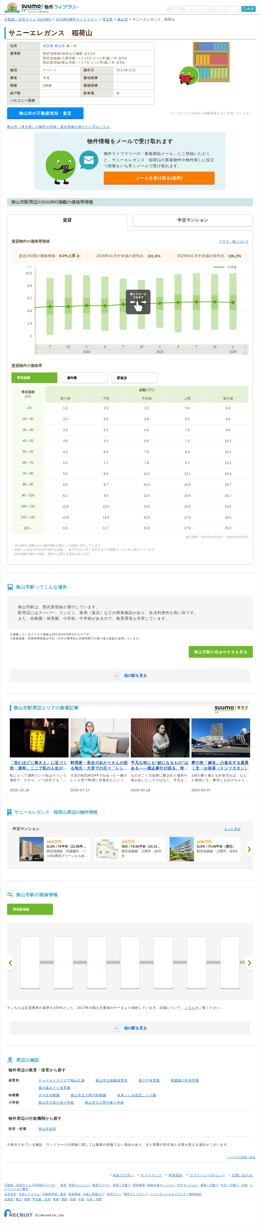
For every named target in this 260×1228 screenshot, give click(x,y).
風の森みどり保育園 (54, 1088)
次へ (249, 962)
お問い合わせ (242, 1175)
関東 (27, 1199)
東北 (19, 1199)
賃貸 (63, 1184)
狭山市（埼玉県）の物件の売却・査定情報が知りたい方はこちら (58, 127)
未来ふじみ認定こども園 (136, 1095)
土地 (244, 1184)
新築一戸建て (209, 1184)
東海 (56, 1199)
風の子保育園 (149, 1080)
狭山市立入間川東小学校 (104, 1102)
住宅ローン (114, 1193)
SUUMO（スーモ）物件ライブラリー (41, 8)
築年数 (72, 378)
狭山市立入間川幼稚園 (88, 1095)
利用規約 (176, 1175)
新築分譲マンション (161, 1184)
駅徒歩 (122, 378)
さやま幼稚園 (49, 1095)
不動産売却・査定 (54, 1193)
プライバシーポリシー (207, 1175)
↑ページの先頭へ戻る (241, 1157)
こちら (190, 1008)
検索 (250, 9)
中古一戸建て (230, 1184)
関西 (64, 1199)
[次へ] (249, 849)
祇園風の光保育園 (185, 1080)
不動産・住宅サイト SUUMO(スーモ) (29, 1184)
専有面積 (23, 378)
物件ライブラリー (136, 1193)
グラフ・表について (234, 241)
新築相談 (75, 1193)
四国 (73, 1199)
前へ (11, 962)
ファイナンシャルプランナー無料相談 (175, 1193)
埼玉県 (107, 19)
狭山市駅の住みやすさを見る (220, 652)
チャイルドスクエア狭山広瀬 (62, 1080)
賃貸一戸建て (122, 1184)
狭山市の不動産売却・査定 (45, 113)
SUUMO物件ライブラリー (77, 19)
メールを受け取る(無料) (159, 178)
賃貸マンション (79, 1184)
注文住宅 (10, 1193)
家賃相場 (139, 1184)
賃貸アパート (101, 1184)
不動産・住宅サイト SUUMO (27, 19)
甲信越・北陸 (41, 1199)
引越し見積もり (93, 1193)
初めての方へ (123, 1175)
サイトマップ (151, 1175)
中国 (81, 1199)
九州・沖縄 (94, 1199)
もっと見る (232, 829)
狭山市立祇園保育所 (112, 1080)
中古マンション (187, 1184)
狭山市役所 (47, 1129)
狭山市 (122, 19)
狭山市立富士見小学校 (56, 1102)
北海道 (8, 1199)
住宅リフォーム (29, 1193)
